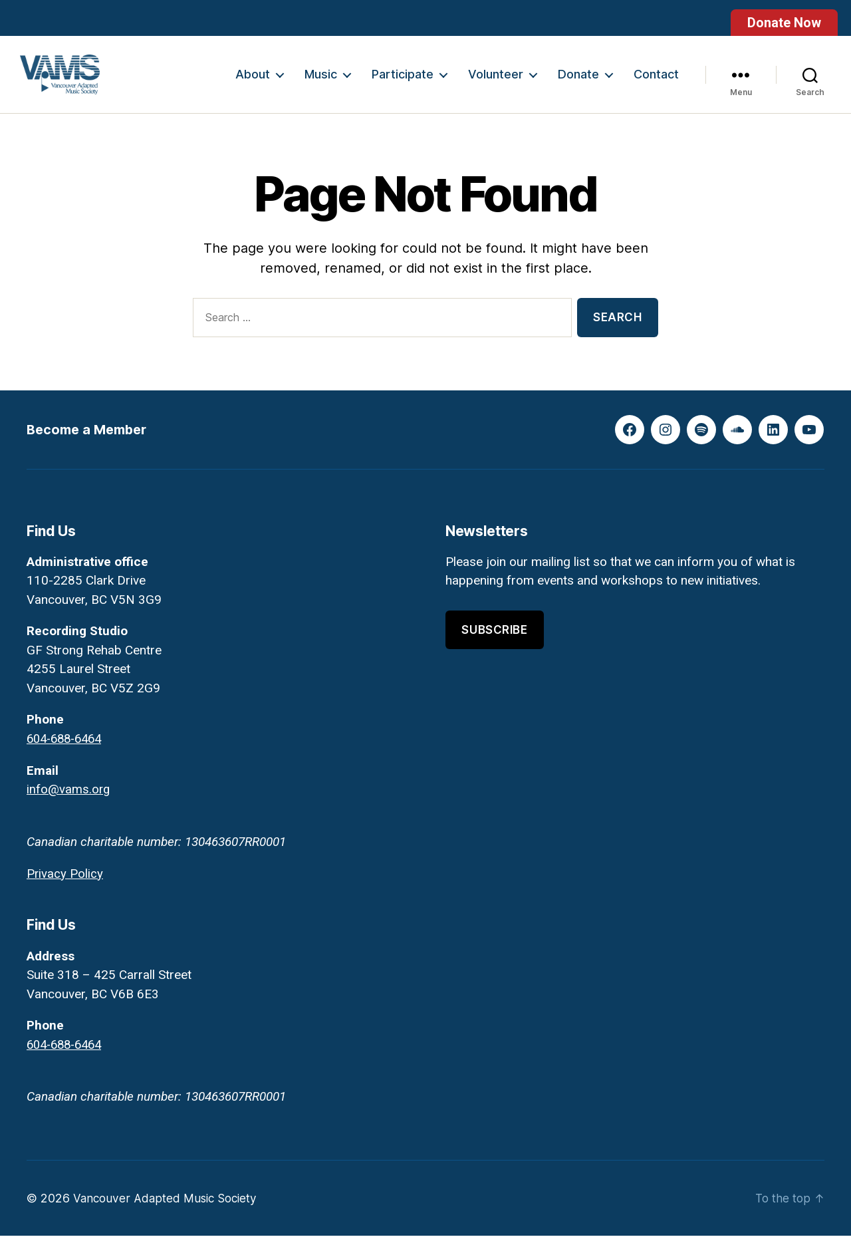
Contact (656, 81)
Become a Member (90, 443)
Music (320, 81)
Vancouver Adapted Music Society (169, 1211)
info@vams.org (69, 803)
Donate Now (784, 23)
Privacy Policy (65, 887)
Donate (578, 81)
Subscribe (494, 643)
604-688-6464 (68, 752)
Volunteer (495, 81)
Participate (402, 81)
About (252, 81)
